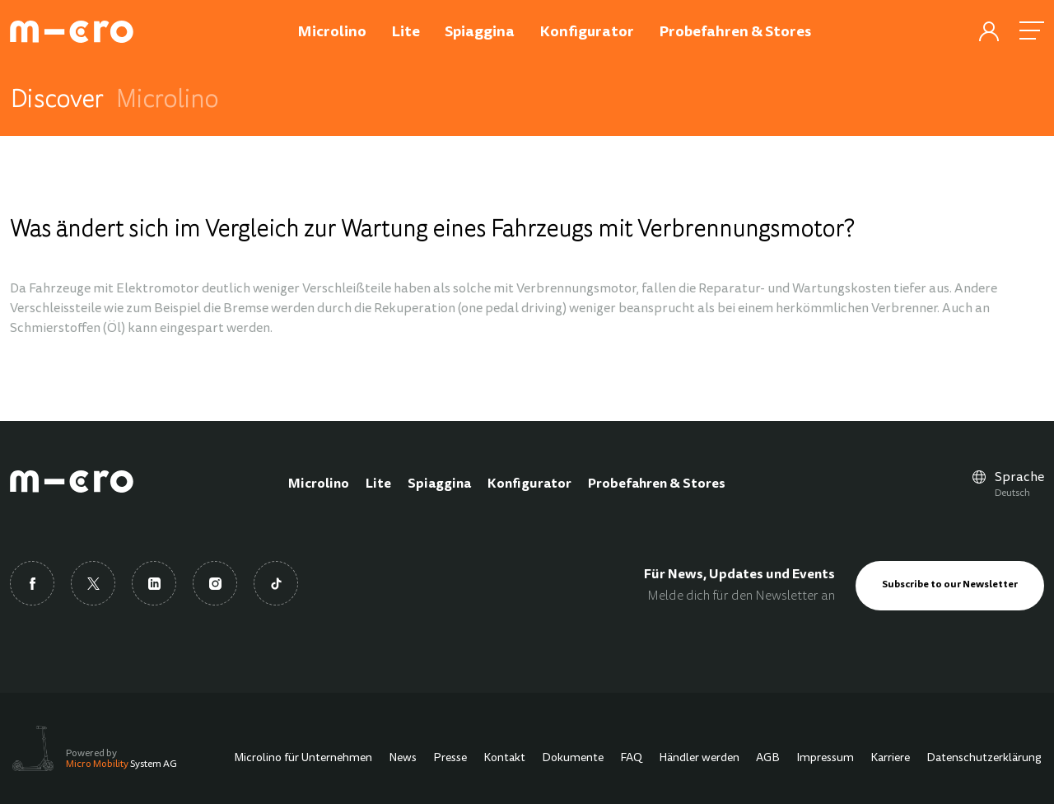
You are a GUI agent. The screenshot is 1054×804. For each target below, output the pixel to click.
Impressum (825, 758)
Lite (378, 484)
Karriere (890, 758)
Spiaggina (439, 484)
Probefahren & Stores (656, 484)
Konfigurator (529, 484)
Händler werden (699, 758)
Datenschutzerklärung (984, 758)
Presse (450, 758)
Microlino (318, 484)
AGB (768, 758)
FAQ (631, 758)
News (403, 758)
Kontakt (504, 758)
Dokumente (573, 758)
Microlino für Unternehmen (303, 758)
